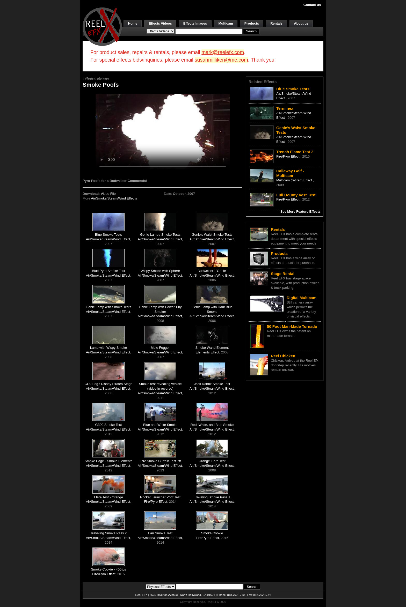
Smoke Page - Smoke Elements (108, 461)
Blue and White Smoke (160, 425)
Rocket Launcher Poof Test (160, 497)
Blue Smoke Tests (108, 234)
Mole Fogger (160, 348)
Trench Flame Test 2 (294, 152)
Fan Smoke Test (160, 533)
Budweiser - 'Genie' (212, 271)
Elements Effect (207, 352)
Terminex (284, 108)
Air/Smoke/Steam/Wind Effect (108, 239)
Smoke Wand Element (212, 348)
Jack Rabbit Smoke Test (212, 384)
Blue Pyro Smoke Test (108, 271)
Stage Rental (282, 273)
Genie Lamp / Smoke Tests (160, 234)
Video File (108, 194)
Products (251, 23)
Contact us (312, 5)
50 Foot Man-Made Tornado (292, 326)
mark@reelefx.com (222, 52)
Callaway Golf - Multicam (290, 173)
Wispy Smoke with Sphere (160, 271)
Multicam (226, 23)
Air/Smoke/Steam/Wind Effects (114, 198)
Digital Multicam (301, 297)
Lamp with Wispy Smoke (108, 348)
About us (301, 23)
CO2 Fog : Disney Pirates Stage (109, 384)
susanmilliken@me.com (221, 60)
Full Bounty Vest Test (295, 195)
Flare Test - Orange (108, 497)
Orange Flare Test (212, 461)
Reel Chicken (283, 356)
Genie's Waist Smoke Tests (212, 234)
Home (132, 23)
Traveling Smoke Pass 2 (108, 533)
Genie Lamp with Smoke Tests (108, 307)
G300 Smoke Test (108, 425)
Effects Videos (160, 23)
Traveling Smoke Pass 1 (212, 497)
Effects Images (195, 23)
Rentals (276, 23)
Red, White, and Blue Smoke (212, 425)
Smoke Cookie (212, 533)
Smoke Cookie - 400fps (108, 569)
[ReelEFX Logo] (102, 26)
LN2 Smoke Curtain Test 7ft (160, 461)
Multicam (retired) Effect (294, 180)
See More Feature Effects (300, 211)
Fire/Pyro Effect (155, 502)
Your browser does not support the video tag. (162, 131)
